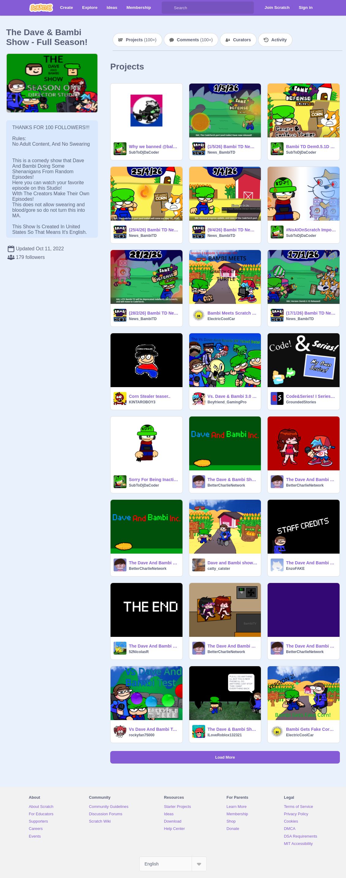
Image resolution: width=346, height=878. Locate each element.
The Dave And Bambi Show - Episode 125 (233, 646)
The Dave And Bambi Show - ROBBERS (311, 562)
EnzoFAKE (295, 568)
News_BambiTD (221, 152)
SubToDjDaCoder (144, 152)
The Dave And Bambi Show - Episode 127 (154, 562)
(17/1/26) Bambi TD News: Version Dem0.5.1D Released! (311, 313)
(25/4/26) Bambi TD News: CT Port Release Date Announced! (154, 229)
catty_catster (219, 568)
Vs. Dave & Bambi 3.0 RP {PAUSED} (233, 396)
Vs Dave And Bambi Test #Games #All (154, 729)
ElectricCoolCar (221, 319)
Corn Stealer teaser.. (149, 396)
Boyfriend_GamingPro (227, 402)
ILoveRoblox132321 (225, 735)
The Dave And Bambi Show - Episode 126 (311, 479)
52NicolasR (139, 652)
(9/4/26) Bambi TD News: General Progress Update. (233, 229)
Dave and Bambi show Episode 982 (233, 562)
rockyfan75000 (141, 735)
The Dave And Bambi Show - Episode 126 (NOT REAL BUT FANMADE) (154, 646)
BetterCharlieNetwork (226, 485)
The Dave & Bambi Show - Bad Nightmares (233, 729)
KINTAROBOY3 (142, 402)
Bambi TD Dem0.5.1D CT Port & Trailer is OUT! (311, 146)
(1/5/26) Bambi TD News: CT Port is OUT (233, 146)
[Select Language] (173, 864)
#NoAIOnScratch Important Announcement (311, 229)
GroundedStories (301, 402)
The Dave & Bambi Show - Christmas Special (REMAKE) (233, 479)
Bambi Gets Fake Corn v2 (311, 729)
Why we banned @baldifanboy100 (154, 146)
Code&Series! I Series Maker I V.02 (311, 396)
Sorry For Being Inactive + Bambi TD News (154, 479)
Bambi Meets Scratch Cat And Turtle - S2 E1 (233, 313)
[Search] (168, 8)
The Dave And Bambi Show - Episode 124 (311, 646)
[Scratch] (41, 7)
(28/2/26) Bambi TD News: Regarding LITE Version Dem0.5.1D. (154, 313)
